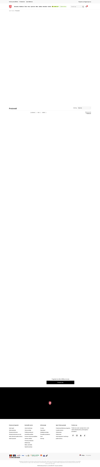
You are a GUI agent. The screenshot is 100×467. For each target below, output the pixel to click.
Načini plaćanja (12, 430)
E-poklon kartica (59, 430)
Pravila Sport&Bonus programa (63, 428)
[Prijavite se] (86, 7)
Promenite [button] (88, 455)
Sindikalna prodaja (44, 432)
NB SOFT (52, 465)
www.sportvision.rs (44, 465)
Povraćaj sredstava (29, 440)
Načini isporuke (12, 438)
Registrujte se (87, 1)
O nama (42, 428)
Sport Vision (11, 10)
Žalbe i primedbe (28, 444)
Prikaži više (60, 382)
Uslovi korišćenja (28, 428)
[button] (77, 6)
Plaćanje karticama (13, 432)
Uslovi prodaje (28, 430)
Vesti (41, 436)
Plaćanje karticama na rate (15, 434)
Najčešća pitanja (28, 447)
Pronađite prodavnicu (45, 434)
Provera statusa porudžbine (31, 436)
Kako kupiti (11, 428)
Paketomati (58, 434)
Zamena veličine (28, 438)
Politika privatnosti (29, 432)
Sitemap (42, 438)
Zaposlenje (42, 430)
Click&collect (59, 432)
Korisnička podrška (29, 434)
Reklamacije (27, 442)
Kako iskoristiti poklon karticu (15, 436)
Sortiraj (75, 108)
